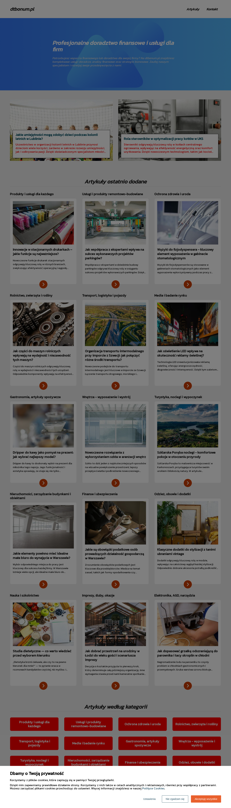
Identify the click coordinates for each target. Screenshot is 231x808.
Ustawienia (149, 799)
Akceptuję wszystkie (206, 799)
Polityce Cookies (153, 788)
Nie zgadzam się (175, 799)
